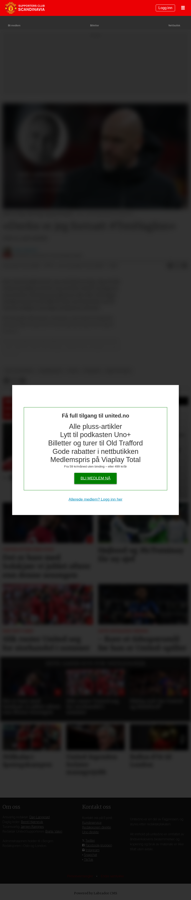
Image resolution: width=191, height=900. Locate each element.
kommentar (50, 371)
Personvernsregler (80, 876)
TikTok (88, 859)
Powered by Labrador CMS (95, 893)
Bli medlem (14, 25)
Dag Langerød (39, 817)
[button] (185, 664)
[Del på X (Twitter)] (177, 265)
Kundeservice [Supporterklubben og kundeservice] (92, 822)
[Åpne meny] (183, 8)
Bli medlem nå (95, 478)
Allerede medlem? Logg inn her (95, 499)
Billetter (94, 25)
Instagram (92, 850)
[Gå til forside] (25, 8)
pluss (72, 371)
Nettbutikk (174, 25)
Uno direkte (90, 832)
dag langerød (19, 371)
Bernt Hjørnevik (32, 822)
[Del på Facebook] (170, 265)
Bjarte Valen (53, 831)
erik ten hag (118, 371)
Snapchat (90, 855)
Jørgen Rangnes (32, 826)
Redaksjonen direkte (96, 827)
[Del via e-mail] (184, 265)
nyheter (92, 371)
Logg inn (165, 8)
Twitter (90, 840)
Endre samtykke (112, 876)
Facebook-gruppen (99, 845)
